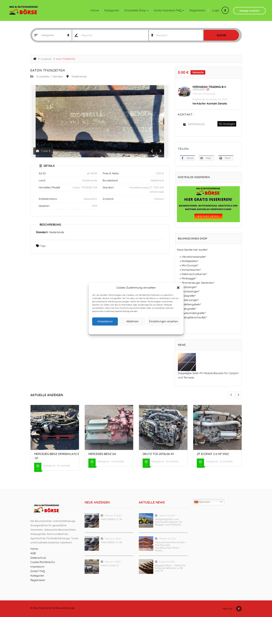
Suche (221, 35)
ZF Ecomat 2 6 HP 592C (213, 454)
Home (95, 10)
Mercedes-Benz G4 (102, 454)
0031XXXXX (196, 124)
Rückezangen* (191, 291)
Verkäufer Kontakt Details (209, 103)
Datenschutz (138, 329)
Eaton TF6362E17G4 (47, 70)
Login (220, 10)
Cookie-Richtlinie (122, 329)
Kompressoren (191, 269)
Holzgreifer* (189, 295)
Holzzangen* (189, 287)
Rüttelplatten (190, 261)
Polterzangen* (190, 300)
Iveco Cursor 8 (109, 565)
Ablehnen (132, 321)
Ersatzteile (46, 59)
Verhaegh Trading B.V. (209, 87)
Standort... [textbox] (162, 35)
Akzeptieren (105, 321)
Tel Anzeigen (227, 124)
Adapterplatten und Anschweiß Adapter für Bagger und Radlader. (169, 522)
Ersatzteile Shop (136, 10)
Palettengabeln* (191, 304)
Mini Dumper (190, 265)
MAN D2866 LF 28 (111, 519)
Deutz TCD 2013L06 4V (158, 454)
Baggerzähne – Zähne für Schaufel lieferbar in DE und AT (170, 568)
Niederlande (79, 76)
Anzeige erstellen (249, 10)
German (202, 502)
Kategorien (111, 10)
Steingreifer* (189, 308)
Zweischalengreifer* (194, 313)
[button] (178, 287)
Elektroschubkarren (194, 274)
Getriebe (57, 76)
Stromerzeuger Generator (198, 282)
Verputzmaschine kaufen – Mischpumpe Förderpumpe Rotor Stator (171, 546)
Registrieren (197, 10)
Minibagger (189, 278)
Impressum (152, 329)
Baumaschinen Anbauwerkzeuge (53, 608)
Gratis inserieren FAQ (169, 10)
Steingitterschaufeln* (194, 317)
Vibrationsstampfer (193, 256)
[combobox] (176, 35)
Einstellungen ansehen (163, 321)
